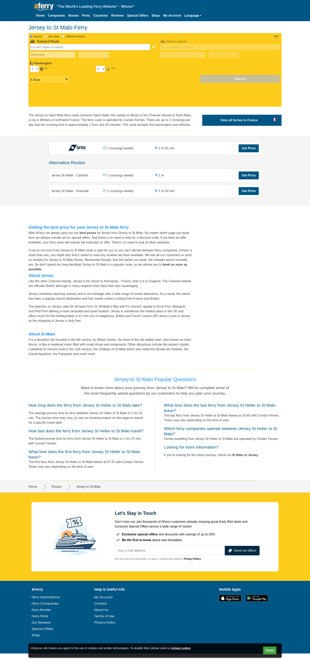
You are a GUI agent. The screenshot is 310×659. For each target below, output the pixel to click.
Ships (155, 15)
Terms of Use (104, 621)
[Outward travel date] (53, 55)
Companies (56, 15)
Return (38, 36)
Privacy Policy (192, 564)
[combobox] (90, 47)
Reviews (117, 15)
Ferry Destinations (46, 602)
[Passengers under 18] (100, 69)
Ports (86, 15)
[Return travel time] (224, 55)
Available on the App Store (230, 603)
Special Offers (137, 15)
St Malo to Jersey (245, 460)
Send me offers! (241, 556)
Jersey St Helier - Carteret (70, 177)
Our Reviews (41, 628)
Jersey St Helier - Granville (70, 195)
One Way (54, 36)
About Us (101, 615)
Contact (100, 609)
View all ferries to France (239, 120)
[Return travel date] (183, 55)
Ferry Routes (41, 615)
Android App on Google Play (257, 603)
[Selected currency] (49, 79)
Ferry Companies (45, 609)
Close (270, 650)
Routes (73, 15)
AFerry (37, 595)
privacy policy (181, 648)
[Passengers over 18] (34, 69)
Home (40, 15)
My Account (172, 15)
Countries (100, 15)
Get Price (248, 149)
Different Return (75, 36)
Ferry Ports (40, 621)
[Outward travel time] (94, 55)
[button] (193, 16)
